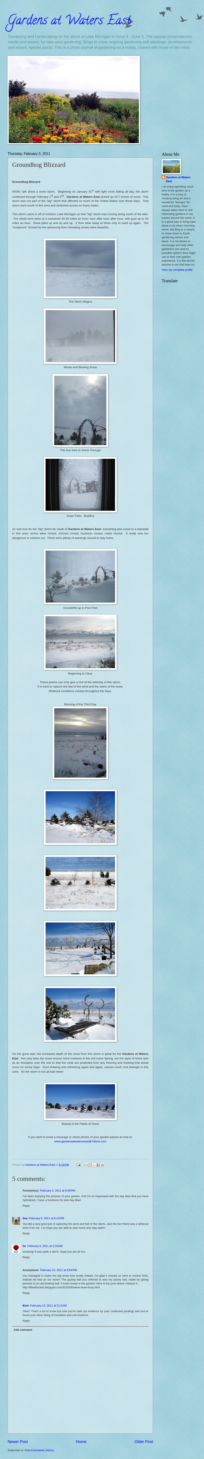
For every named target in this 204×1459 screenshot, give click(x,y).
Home (81, 1442)
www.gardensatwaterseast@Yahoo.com (80, 1141)
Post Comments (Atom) (39, 1450)
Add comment (22, 1329)
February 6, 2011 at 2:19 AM (44, 1246)
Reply (26, 1205)
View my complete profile (177, 269)
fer (24, 1246)
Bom (26, 1305)
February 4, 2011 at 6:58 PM (57, 1190)
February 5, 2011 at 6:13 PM (46, 1218)
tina (25, 1218)
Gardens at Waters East (69, 21)
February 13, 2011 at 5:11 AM (48, 1305)
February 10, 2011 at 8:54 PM (58, 1270)
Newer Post (18, 1442)
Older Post (144, 1442)
